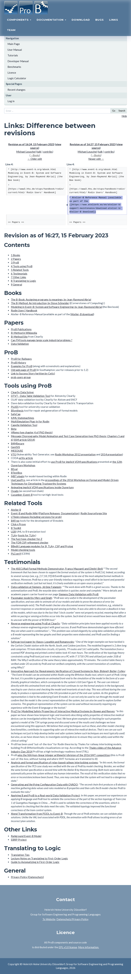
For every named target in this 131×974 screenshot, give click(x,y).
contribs (47, 151)
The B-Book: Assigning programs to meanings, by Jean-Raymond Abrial (51, 299)
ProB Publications (21, 329)
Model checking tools (23, 549)
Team (11, 33)
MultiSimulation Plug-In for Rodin (30, 421)
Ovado (15, 490)
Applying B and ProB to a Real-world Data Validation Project (45, 795)
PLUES (15, 406)
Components (19, 23)
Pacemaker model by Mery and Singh (31, 597)
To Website (48, 919)
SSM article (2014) (24, 439)
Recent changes (16, 89)
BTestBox (16, 472)
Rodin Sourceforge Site (94, 513)
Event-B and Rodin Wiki (24, 513)
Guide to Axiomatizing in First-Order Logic (35, 862)
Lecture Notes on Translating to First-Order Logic (39, 858)
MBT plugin (17, 476)
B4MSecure (17, 443)
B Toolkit (16, 528)
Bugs (99, 23)
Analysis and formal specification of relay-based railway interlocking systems (54, 762)
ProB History (18, 362)
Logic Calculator (17, 78)
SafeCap (15, 414)
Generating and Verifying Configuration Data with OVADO (44, 784)
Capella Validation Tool (24, 425)
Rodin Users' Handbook (24, 310)
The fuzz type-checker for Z (26, 538)
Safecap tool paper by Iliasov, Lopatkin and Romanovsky (42, 641)
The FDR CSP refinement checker (29, 542)
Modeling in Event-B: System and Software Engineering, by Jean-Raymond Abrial (56, 306)
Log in (11, 101)
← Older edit (34, 158)
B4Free (15, 520)
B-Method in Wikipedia (24, 332)
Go (113, 110)
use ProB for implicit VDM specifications (74, 461)
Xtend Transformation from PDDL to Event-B (37, 813)
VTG (13, 454)
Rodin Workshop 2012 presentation (75, 454)
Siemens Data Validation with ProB (78, 594)
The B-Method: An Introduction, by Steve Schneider (40, 303)
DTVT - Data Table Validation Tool (30, 395)
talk (39, 151)
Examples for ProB (21, 366)
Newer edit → (96, 158)
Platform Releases (49, 513)
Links (113, 23)
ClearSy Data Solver (22, 392)
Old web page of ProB (23, 369)
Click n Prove (18, 524)
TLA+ (14, 535)
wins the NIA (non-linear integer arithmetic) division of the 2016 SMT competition (63, 755)
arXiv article (26, 458)
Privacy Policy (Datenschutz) (27, 877)
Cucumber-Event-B (22, 494)
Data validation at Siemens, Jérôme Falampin (36, 586)
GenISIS (15, 447)
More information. (88, 947)
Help (124, 115)
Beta (13, 428)
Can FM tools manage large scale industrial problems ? (41, 340)
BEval (14, 469)
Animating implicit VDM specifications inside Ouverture (42, 487)
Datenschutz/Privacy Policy (72, 919)
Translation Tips (20, 854)
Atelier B (16, 509)
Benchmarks (14, 66)
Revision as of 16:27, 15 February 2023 (93, 144)
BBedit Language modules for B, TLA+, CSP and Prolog (42, 546)
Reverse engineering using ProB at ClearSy (35, 623)
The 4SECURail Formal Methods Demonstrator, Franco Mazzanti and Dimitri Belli (57, 568)
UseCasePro (18, 480)
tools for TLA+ (26, 535)
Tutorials (13, 55)
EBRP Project (19, 839)
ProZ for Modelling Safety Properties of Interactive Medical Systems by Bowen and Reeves (63, 711)
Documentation (51, 23)
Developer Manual (18, 61)
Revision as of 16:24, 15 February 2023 (31, 144)
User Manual (15, 49)
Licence (12, 72)
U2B (13, 531)
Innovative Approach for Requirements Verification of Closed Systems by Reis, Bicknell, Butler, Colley (68, 671)
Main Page (14, 43)
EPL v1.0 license (68, 947)
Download (81, 23)
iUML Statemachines (22, 417)
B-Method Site (19, 336)
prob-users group (21, 377)
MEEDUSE (17, 450)
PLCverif (16, 553)
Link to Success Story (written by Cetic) (33, 373)
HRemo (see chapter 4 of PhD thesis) (32, 432)
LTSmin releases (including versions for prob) (36, 516)
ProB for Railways (21, 358)
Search (122, 110)
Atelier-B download (82, 314)
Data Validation (20, 343)
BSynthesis (17, 410)
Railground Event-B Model (26, 836)
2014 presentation (111, 454)
